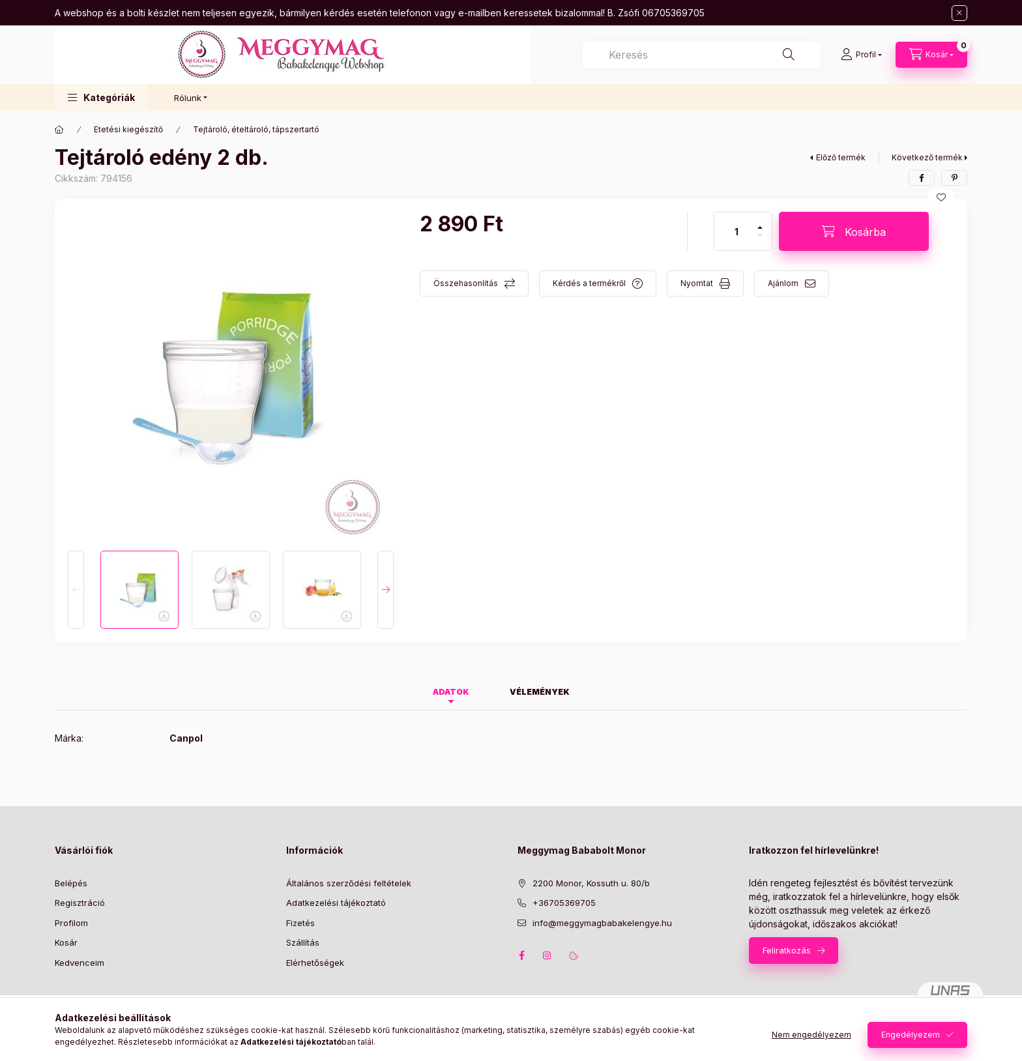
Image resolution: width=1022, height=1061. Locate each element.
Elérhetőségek (315, 962)
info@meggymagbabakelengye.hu (602, 923)
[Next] (385, 590)
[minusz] (760, 240)
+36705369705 (564, 902)
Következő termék (927, 157)
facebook (521, 955)
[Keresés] (789, 54)
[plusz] (760, 221)
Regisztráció (80, 902)
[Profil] (861, 55)
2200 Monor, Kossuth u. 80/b (591, 883)
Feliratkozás (787, 950)
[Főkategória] (59, 130)
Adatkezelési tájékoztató (336, 902)
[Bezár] (959, 13)
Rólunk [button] (187, 98)
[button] (101, 97)
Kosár (66, 942)
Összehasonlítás (465, 283)
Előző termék (841, 157)
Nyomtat (696, 283)
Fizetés (300, 923)
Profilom (71, 923)
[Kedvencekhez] (941, 197)
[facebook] (922, 178)
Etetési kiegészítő (128, 129)
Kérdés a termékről (589, 283)
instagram (547, 955)
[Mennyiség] (737, 231)
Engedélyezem (910, 1034)
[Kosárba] (854, 231)
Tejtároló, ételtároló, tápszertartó (256, 129)
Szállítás (302, 942)
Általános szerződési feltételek (348, 883)
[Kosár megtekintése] (931, 55)
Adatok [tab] (451, 692)
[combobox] (702, 55)
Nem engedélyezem (811, 1034)
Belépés (71, 883)
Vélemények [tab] (540, 692)
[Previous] (76, 590)
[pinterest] (954, 178)
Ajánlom (783, 283)
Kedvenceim (79, 962)
